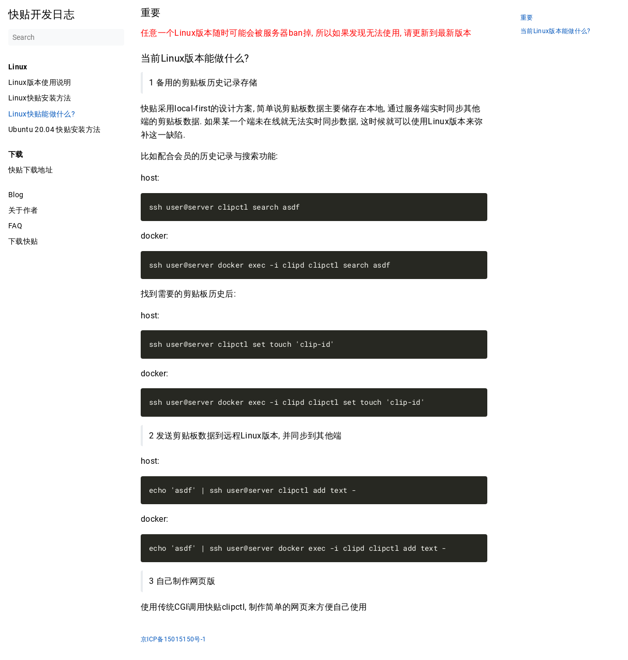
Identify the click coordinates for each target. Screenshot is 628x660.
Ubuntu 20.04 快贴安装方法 (54, 129)
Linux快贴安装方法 (39, 98)
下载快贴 (23, 241)
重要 (526, 17)
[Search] (66, 37)
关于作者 (23, 210)
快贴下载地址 (30, 170)
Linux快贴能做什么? (41, 114)
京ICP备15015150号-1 (173, 639)
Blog (15, 194)
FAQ (15, 226)
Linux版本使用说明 (39, 82)
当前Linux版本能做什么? (555, 31)
